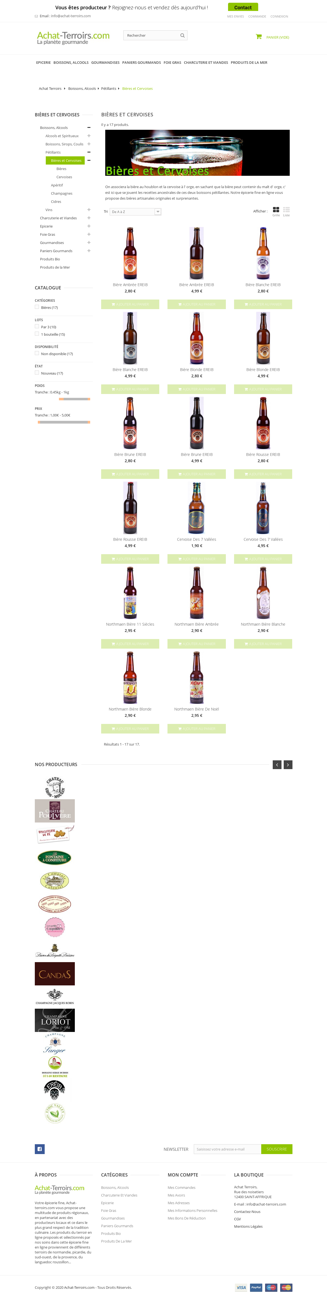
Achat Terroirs (50, 88)
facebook (40, 1149)
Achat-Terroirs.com (79, 1287)
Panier (277, 37)
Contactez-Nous (247, 1211)
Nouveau (52, 373)
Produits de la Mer (55, 267)
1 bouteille (53, 334)
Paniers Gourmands (56, 250)
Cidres (56, 201)
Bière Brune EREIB (130, 454)
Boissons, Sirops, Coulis (64, 144)
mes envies (235, 16)
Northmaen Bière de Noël (196, 709)
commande (257, 16)
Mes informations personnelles (192, 1210)
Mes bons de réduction (187, 1218)
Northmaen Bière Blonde (130, 709)
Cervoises (64, 176)
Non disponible (57, 353)
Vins (49, 209)
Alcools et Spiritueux (62, 135)
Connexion (279, 16)
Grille (276, 212)
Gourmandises (52, 242)
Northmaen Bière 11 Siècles (130, 624)
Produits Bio (50, 259)
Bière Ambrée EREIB (130, 284)
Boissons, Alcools (82, 88)
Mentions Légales (248, 1226)
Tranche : (42, 392)
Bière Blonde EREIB (197, 369)
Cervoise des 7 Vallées (196, 539)
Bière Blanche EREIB (263, 284)
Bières (61, 168)
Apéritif (57, 185)
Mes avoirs (176, 1195)
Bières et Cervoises (66, 160)
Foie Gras (47, 234)
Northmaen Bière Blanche (263, 624)
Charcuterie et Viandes (58, 217)
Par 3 (48, 326)
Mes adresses (179, 1202)
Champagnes (61, 193)
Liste (286, 212)
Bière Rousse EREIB (263, 454)
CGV (237, 1218)
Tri (106, 211)
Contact (243, 7)
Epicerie (46, 226)
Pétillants (108, 88)
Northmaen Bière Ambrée (197, 624)
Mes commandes (181, 1187)
